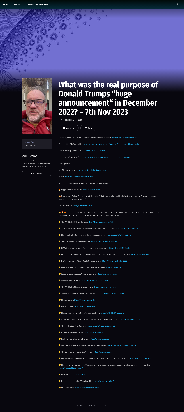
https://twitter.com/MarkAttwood (79, 176)
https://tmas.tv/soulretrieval (126, 228)
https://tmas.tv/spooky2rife (129, 319)
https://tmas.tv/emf (83, 374)
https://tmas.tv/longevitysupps (106, 287)
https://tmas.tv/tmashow (83, 206)
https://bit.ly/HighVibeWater (112, 313)
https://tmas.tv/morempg (106, 274)
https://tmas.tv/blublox (93, 332)
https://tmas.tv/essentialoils (142, 254)
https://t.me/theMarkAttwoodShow (91, 170)
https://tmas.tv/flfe (113, 267)
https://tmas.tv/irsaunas (99, 339)
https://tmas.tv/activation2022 (114, 261)
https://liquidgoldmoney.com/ (71, 368)
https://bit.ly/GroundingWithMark (122, 345)
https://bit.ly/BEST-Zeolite (119, 248)
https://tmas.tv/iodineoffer (84, 306)
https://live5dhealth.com (95, 150)
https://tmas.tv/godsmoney (104, 352)
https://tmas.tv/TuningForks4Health (111, 293)
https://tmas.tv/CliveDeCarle (105, 381)
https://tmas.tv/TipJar (91, 189)
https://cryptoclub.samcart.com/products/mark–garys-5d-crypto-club (112, 144)
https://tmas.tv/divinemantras (87, 387)
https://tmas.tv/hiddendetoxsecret (101, 326)
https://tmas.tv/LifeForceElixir (119, 235)
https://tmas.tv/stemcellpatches (104, 241)
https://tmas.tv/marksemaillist (124, 137)
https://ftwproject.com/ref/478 (100, 222)
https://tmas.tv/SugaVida (84, 300)
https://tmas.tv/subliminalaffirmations (96, 280)
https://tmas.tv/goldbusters (139, 358)
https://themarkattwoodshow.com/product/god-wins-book (107, 157)
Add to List (68, 128)
